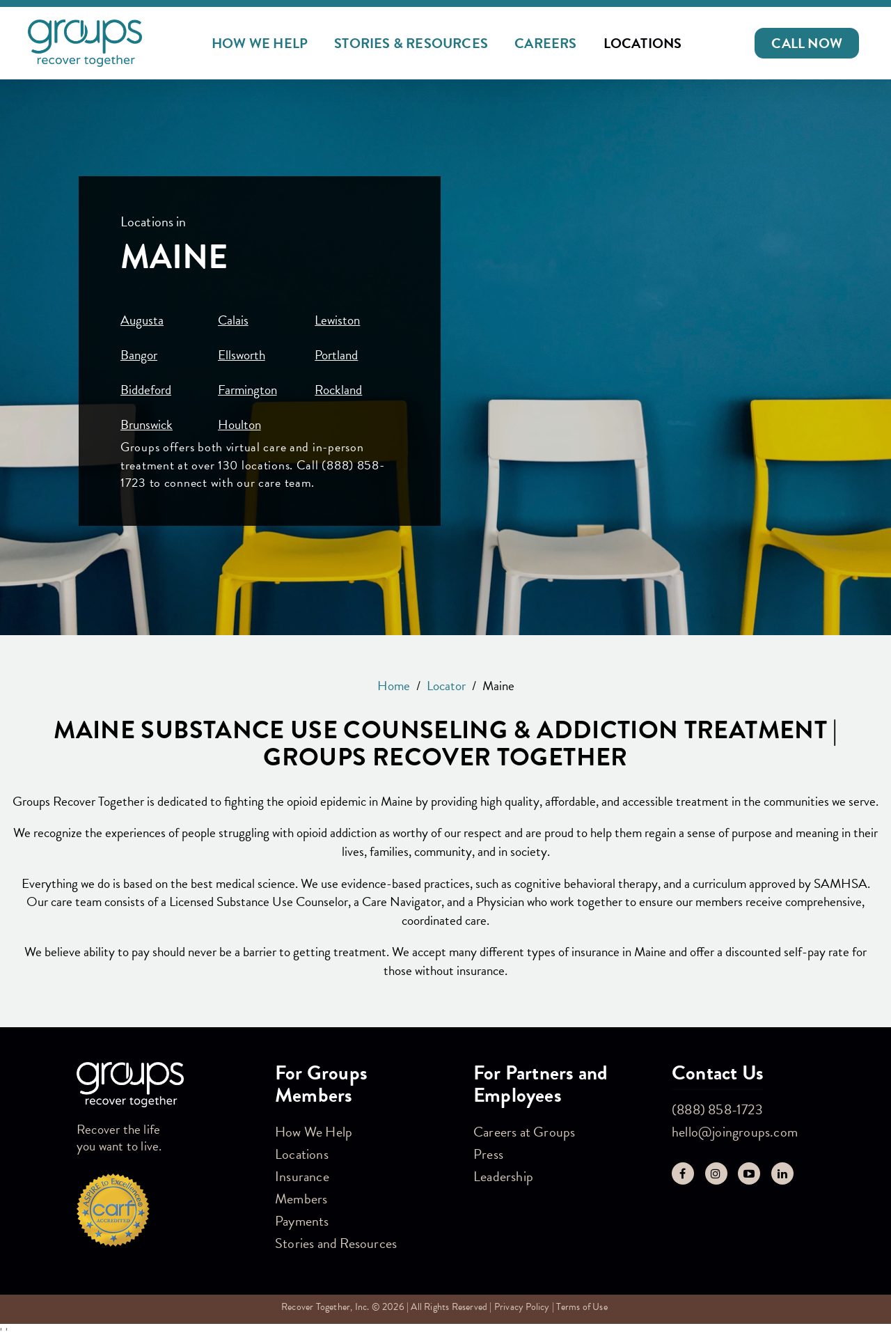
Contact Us (718, 1073)
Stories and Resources (336, 1243)
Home (393, 686)
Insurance (302, 1176)
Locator (446, 686)
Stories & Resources (411, 43)
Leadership (503, 1176)
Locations (643, 43)
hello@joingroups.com (735, 1131)
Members (301, 1198)
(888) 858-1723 (717, 1109)
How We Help (260, 43)
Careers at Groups (524, 1131)
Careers (545, 43)
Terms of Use (581, 1307)
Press (488, 1154)
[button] (806, 43)
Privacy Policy (522, 1307)
